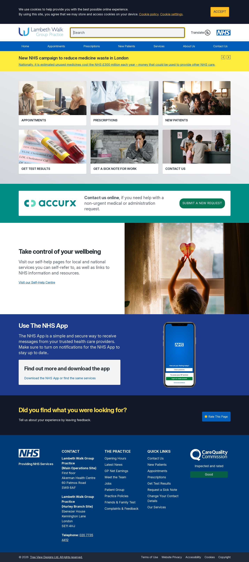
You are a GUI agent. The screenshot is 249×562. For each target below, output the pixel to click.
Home (25, 46)
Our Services (156, 507)
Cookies (210, 557)
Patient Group (114, 490)
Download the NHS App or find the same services (60, 378)
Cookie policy (149, 14)
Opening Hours (115, 458)
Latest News (113, 464)
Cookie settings (171, 14)
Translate (200, 32)
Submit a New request (202, 203)
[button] (223, 57)
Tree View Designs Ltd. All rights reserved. (56, 557)
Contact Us (220, 46)
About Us (189, 46)
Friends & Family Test (120, 502)
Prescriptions (91, 46)
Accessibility (193, 557)
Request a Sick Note (162, 490)
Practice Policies (116, 496)
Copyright (224, 557)
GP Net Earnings (116, 471)
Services (159, 46)
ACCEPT (219, 11)
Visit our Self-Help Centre (37, 282)
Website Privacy (172, 557)
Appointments (56, 46)
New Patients (126, 46)
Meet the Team (115, 477)
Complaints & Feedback (122, 508)
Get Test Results (159, 483)
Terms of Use (149, 557)
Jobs (108, 483)
